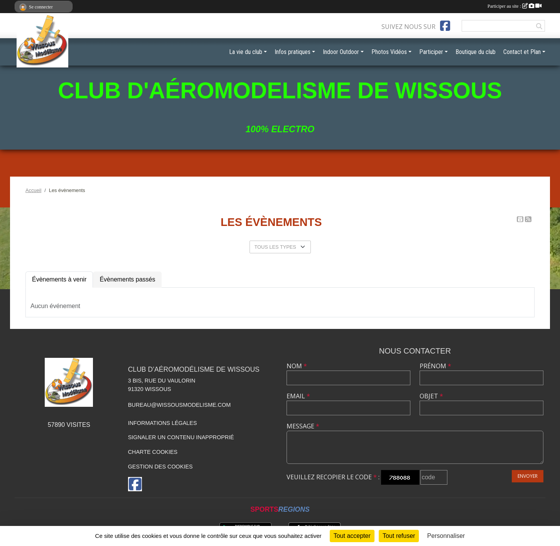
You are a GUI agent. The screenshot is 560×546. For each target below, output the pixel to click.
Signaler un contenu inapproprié (181, 437)
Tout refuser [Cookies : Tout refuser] (399, 536)
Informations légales (162, 423)
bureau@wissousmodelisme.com (179, 405)
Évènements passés (127, 279)
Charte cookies (152, 452)
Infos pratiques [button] (292, 52)
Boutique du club (475, 52)
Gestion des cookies (160, 466)
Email (298, 396)
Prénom (435, 366)
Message (303, 426)
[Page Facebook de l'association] (445, 26)
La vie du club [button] (245, 52)
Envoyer (528, 476)
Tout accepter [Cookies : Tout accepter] (352, 536)
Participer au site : (514, 6)
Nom (297, 366)
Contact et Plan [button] (522, 52)
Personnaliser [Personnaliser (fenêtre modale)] (446, 536)
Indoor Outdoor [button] (341, 52)
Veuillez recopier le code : (333, 477)
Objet (431, 396)
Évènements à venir (59, 279)
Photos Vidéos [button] (389, 52)
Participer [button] (431, 52)
